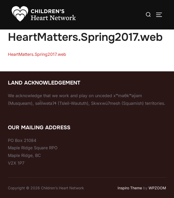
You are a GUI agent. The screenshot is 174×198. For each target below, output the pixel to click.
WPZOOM (157, 188)
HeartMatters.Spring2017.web (37, 54)
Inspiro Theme (130, 188)
